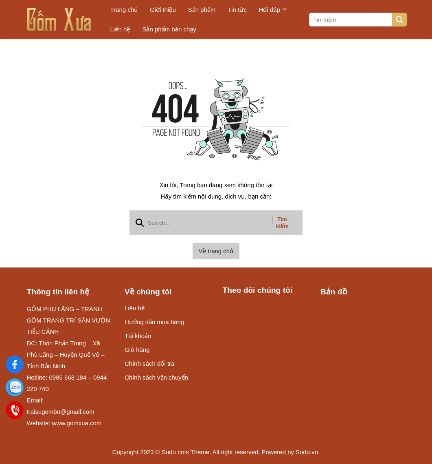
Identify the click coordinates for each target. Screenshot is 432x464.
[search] (357, 20)
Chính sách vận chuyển (156, 377)
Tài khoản (138, 335)
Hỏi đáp (273, 9)
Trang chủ (124, 9)
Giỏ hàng (137, 349)
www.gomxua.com (77, 423)
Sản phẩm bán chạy (169, 29)
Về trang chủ (216, 250)
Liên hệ (120, 29)
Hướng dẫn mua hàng (154, 321)
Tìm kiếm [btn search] (282, 222)
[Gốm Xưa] (14, 364)
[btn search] (399, 20)
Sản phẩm (202, 9)
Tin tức (237, 9)
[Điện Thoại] (14, 410)
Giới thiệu (163, 9)
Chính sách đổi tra (149, 363)
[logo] (59, 19)
